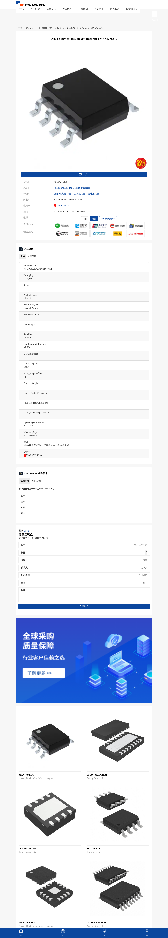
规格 (22, 256)
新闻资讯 (99, 9)
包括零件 (24, 481)
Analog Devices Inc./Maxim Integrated (72, 187)
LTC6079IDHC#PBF (97, 775)
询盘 (94, 219)
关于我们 (35, 9)
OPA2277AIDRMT (28, 848)
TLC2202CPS (93, 848)
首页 (21, 9)
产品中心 (30, 28)
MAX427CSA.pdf (64, 205)
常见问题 (32, 256)
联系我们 (115, 9)
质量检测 (83, 9)
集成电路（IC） (46, 28)
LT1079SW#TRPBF (97, 922)
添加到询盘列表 (108, 219)
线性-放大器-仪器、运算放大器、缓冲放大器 (80, 28)
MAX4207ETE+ (27, 922)
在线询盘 (67, 9)
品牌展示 (51, 9)
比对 (84, 174)
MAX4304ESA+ (27, 775)
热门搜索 (36, 481)
